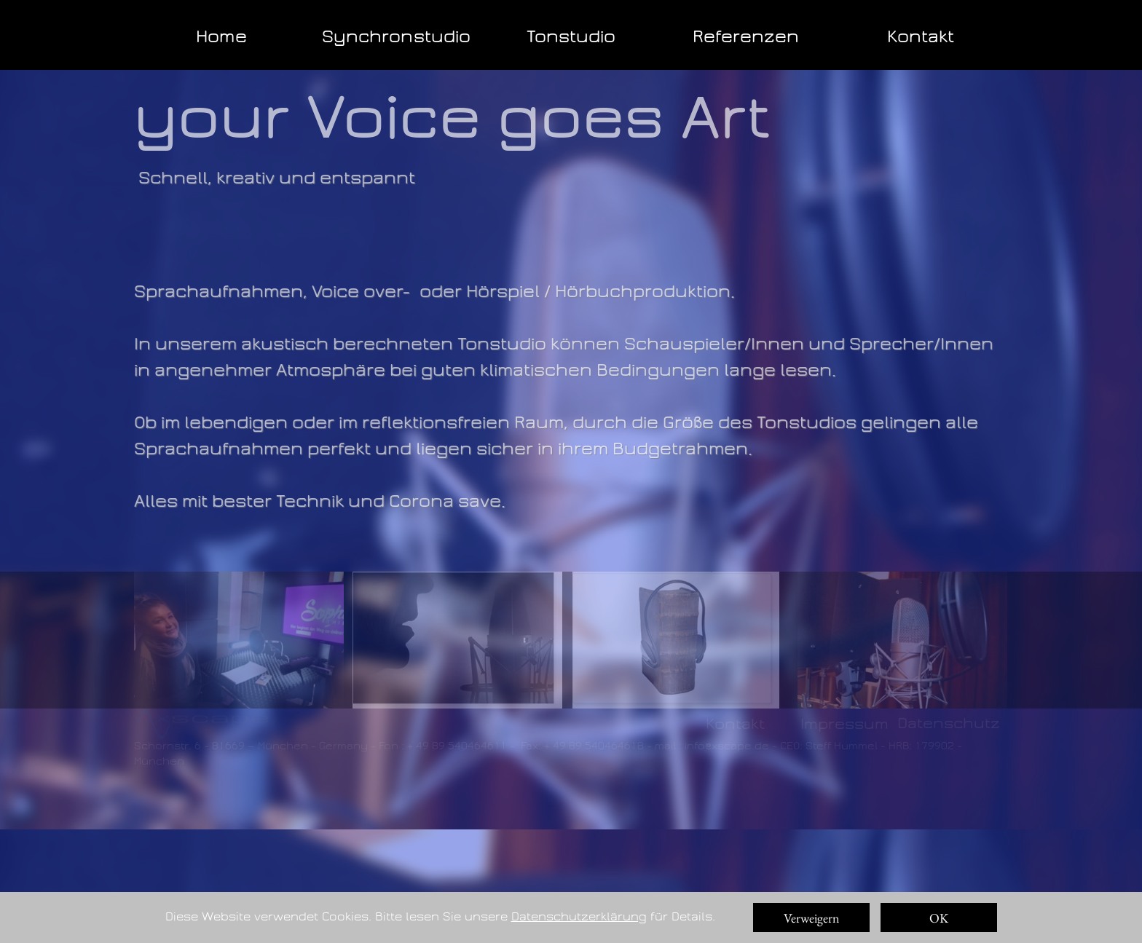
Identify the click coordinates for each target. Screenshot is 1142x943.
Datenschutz (948, 723)
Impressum (844, 724)
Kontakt (735, 724)
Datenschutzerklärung (579, 916)
